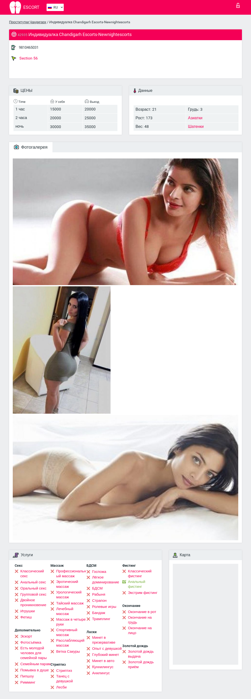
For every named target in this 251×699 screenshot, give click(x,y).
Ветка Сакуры (68, 651)
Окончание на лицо (140, 630)
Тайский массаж (70, 603)
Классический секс (32, 573)
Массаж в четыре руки (71, 622)
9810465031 (28, 47)
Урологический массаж (68, 594)
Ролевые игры (104, 606)
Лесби (61, 687)
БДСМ (97, 588)
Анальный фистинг (136, 584)
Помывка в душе (34, 670)
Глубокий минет (105, 654)
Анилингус (101, 673)
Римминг (27, 682)
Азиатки (195, 118)
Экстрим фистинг (142, 593)
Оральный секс (33, 588)
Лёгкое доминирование (105, 579)
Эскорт (26, 636)
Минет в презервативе (103, 640)
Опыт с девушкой (107, 648)
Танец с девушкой (64, 678)
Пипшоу (27, 676)
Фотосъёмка (30, 642)
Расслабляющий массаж (70, 643)
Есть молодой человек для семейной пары (33, 653)
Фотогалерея (31, 147)
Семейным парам (35, 664)
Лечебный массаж (64, 611)
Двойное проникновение (33, 602)
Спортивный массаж (66, 632)
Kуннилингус (102, 667)
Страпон (99, 600)
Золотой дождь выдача (141, 654)
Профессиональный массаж (71, 573)
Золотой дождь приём (141, 664)
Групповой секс (33, 594)
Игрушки (27, 611)
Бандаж (98, 613)
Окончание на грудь (140, 620)
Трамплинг (101, 619)
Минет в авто (103, 661)
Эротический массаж (67, 584)
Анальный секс (33, 582)
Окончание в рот (142, 612)
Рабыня (98, 594)
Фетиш (26, 617)
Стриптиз (64, 670)
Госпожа (99, 571)
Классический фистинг (139, 573)
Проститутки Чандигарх (27, 22)
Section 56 (25, 58)
